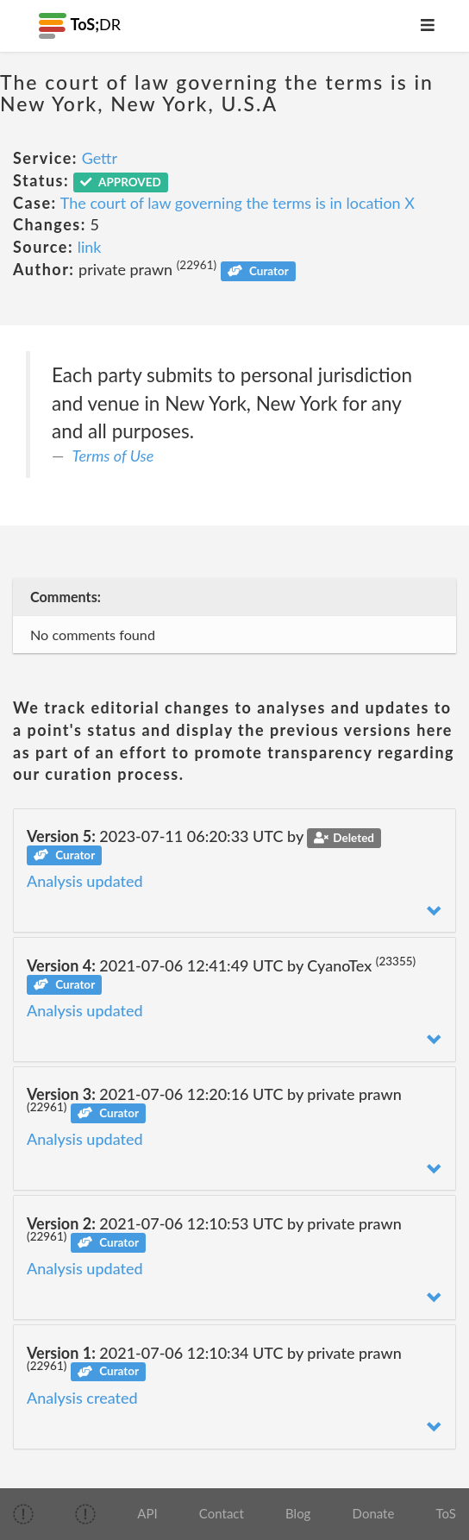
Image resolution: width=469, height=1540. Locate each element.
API (147, 1513)
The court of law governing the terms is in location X (237, 202)
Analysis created (82, 1397)
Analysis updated (85, 880)
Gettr (99, 157)
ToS (446, 1513)
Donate (374, 1513)
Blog (297, 1513)
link (90, 246)
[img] (23, 1514)
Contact (221, 1513)
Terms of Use (113, 455)
